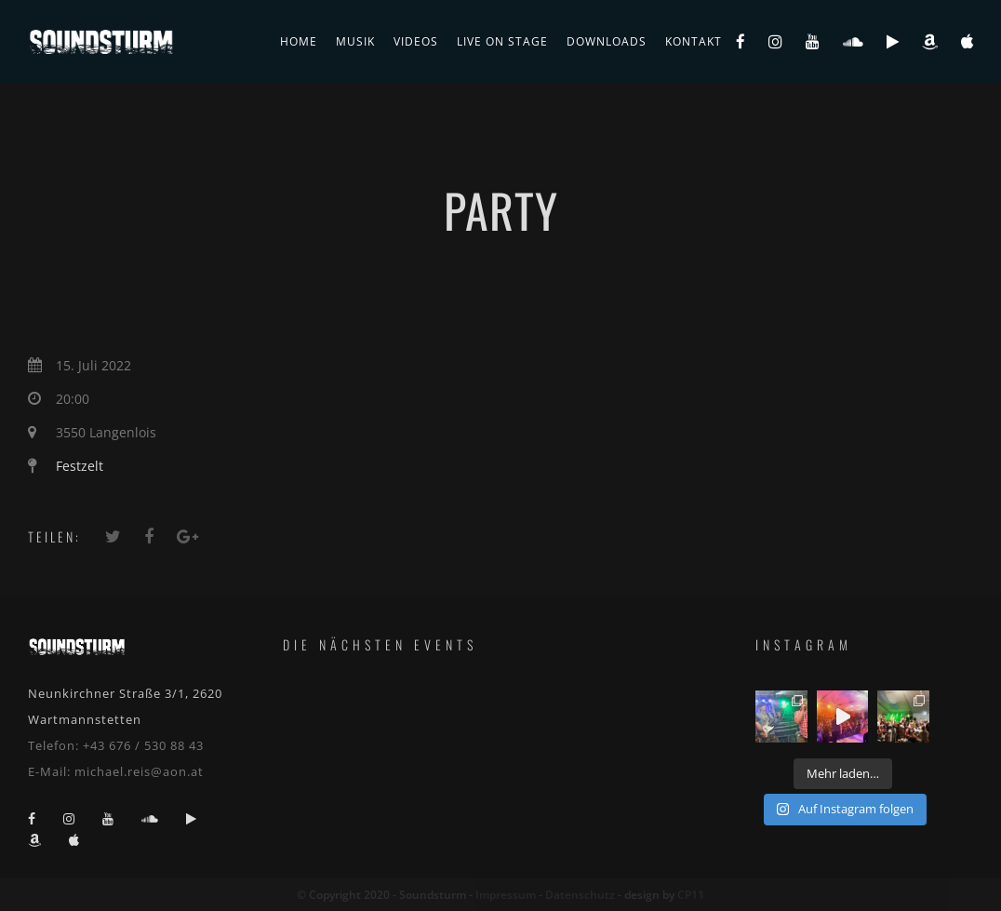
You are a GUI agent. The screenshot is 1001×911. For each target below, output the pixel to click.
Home (298, 41)
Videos (416, 41)
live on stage (502, 41)
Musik (355, 41)
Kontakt (693, 41)
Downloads (607, 41)
